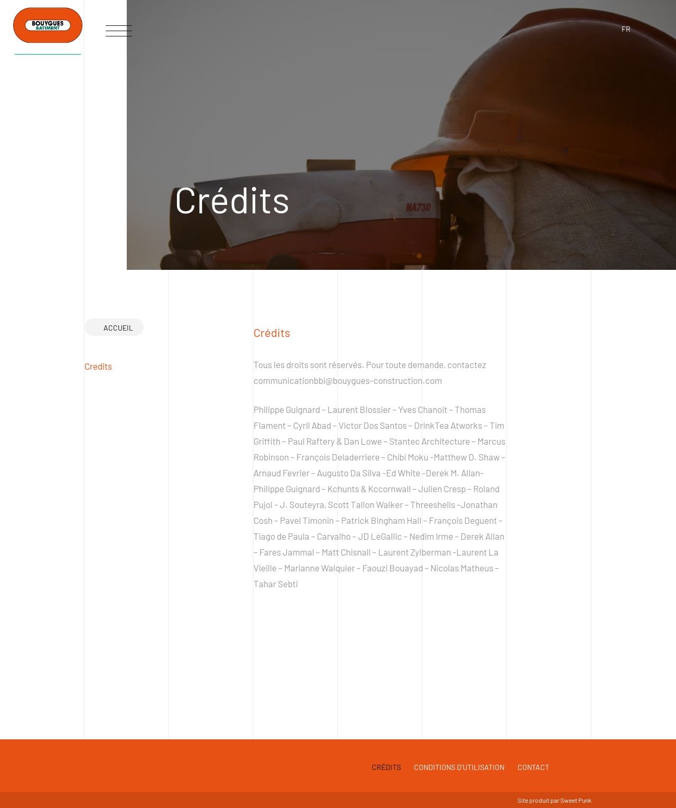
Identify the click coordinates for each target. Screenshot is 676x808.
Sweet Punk (576, 800)
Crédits (386, 767)
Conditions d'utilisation (459, 767)
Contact (533, 767)
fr (626, 28)
